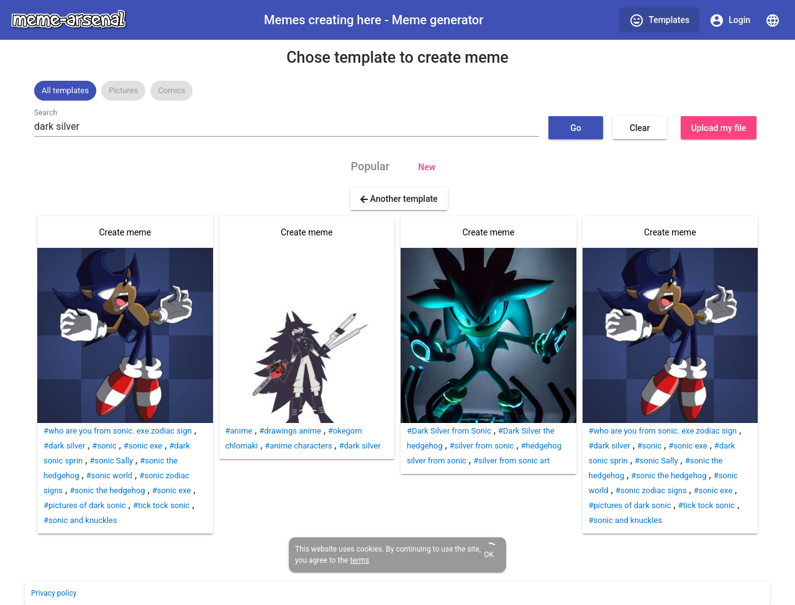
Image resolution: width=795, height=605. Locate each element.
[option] (65, 91)
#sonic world (109, 475)
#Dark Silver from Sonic (449, 430)
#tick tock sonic (161, 505)
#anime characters (298, 445)
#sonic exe (143, 445)
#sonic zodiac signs (651, 490)
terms (359, 560)
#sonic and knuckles (80, 520)
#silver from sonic (482, 445)
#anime (239, 430)
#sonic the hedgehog (107, 490)
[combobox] (286, 126)
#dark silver (64, 445)
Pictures (123, 90)
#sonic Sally (111, 460)
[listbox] (397, 90)
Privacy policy (53, 593)
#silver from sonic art (511, 460)
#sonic (104, 445)
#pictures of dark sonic (84, 505)
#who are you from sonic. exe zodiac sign (117, 430)
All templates (65, 90)
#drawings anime (290, 430)
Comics (171, 90)
